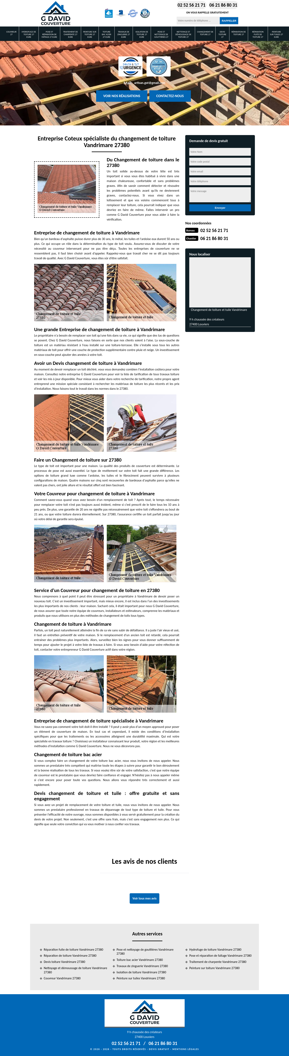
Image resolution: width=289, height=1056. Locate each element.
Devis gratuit (159, 1049)
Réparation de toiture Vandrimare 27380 (70, 955)
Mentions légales (185, 1049)
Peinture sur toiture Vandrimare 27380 (214, 968)
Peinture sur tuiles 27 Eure (276, 34)
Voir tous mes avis (144, 898)
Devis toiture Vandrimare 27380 (64, 962)
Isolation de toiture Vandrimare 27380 (141, 972)
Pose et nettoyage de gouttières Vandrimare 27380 (145, 952)
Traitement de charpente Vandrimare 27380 (217, 962)
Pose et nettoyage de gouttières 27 (161, 34)
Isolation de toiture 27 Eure (141, 34)
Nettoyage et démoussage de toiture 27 (183, 34)
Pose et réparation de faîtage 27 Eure (49, 34)
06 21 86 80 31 (223, 5)
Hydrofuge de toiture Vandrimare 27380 (215, 949)
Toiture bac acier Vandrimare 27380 (140, 960)
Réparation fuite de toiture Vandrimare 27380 (73, 949)
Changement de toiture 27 (205, 33)
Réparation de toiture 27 (238, 33)
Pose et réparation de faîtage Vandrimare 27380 (220, 955)
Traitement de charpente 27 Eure (70, 34)
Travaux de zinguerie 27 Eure (123, 34)
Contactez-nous (170, 96)
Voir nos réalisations (121, 96)
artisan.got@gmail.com (149, 83)
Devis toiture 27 (222, 34)
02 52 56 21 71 (188, 5)
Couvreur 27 (11, 33)
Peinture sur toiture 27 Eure (89, 34)
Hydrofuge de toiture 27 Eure (29, 34)
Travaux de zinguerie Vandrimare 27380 (142, 966)
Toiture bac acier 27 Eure (106, 34)
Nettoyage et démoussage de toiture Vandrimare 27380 (75, 970)
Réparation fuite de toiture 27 (258, 34)
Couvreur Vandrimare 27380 (62, 978)
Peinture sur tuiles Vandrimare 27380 (141, 978)
